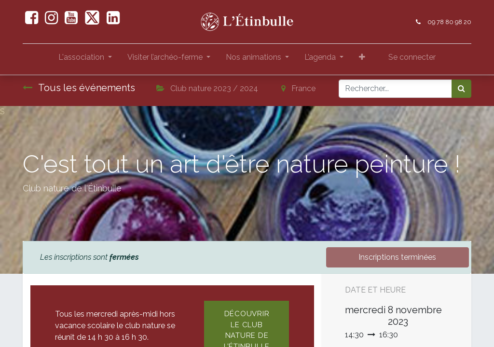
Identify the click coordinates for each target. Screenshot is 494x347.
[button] (362, 59)
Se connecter (412, 57)
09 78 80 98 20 (449, 22)
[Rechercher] (461, 89)
